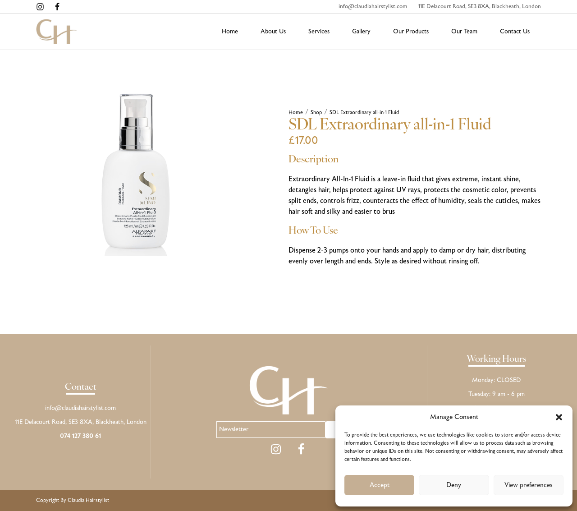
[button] (558, 417)
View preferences (528, 485)
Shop (316, 112)
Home (295, 112)
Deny (453, 485)
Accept (379, 485)
